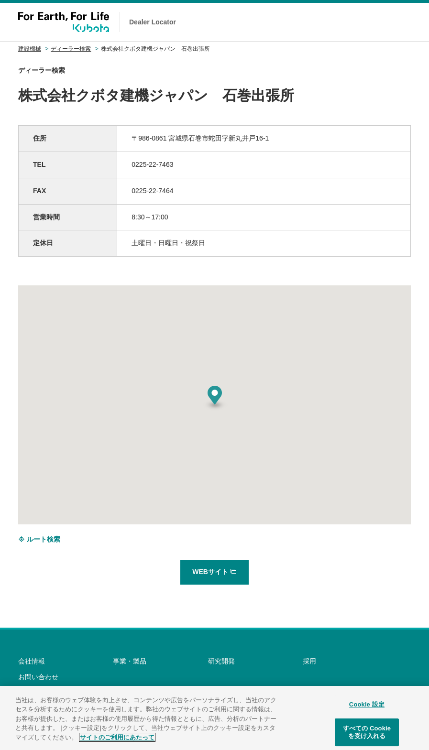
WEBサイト (214, 572)
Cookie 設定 (367, 708)
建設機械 (29, 48)
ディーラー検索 (71, 48)
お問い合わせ (38, 677)
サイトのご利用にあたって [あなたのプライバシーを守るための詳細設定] (117, 741)
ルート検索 (39, 539)
